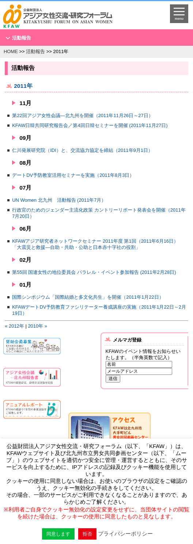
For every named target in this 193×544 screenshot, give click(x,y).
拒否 (87, 534)
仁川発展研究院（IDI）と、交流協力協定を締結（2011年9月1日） (82, 150)
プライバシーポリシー (125, 533)
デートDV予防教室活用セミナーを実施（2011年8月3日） (73, 175)
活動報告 (21, 37)
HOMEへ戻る (74, 17)
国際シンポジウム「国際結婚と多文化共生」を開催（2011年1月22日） (87, 296)
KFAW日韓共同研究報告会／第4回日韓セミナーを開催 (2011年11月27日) (89, 125)
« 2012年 (14, 325)
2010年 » (37, 325)
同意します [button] (58, 534)
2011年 (23, 85)
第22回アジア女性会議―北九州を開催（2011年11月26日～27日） (82, 115)
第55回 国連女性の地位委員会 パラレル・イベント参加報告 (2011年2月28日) (94, 272)
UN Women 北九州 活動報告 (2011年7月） (59, 199)
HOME (11, 51)
